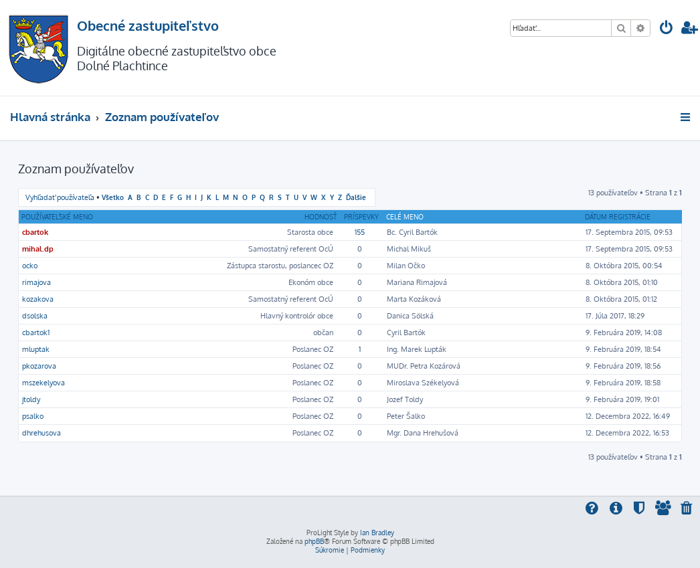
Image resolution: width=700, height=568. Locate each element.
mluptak (36, 349)
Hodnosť (320, 217)
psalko (32, 416)
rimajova (36, 282)
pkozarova (39, 366)
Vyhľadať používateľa (59, 197)
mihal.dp (38, 249)
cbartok (35, 232)
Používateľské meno (57, 217)
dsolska (35, 315)
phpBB (314, 541)
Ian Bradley (377, 533)
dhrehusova (41, 433)
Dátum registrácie (617, 217)
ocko (29, 265)
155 (360, 232)
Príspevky (361, 217)
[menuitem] (666, 29)
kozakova (38, 299)
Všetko (113, 197)
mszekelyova (43, 382)
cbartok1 (36, 332)
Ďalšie (356, 197)
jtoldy (31, 399)
